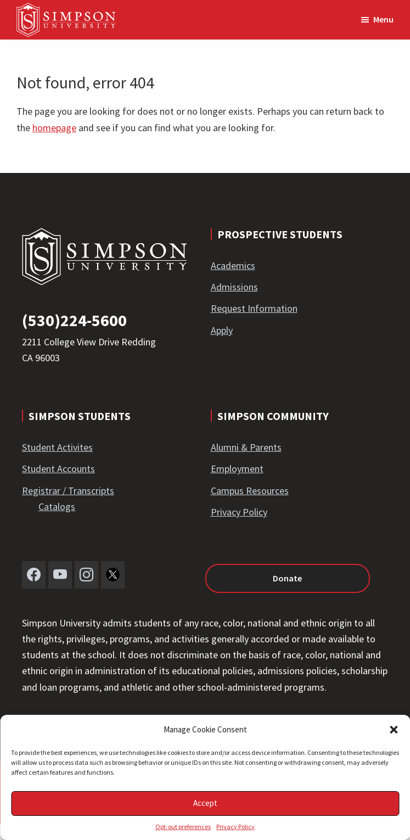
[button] (393, 729)
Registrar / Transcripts (68, 490)
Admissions (234, 287)
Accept (205, 803)
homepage (54, 127)
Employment (237, 468)
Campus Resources (250, 490)
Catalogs (56, 506)
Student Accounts (58, 468)
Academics (233, 265)
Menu (383, 19)
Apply (222, 330)
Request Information (254, 308)
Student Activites (57, 447)
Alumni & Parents (246, 447)
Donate (287, 578)
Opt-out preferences (183, 826)
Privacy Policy (235, 826)
